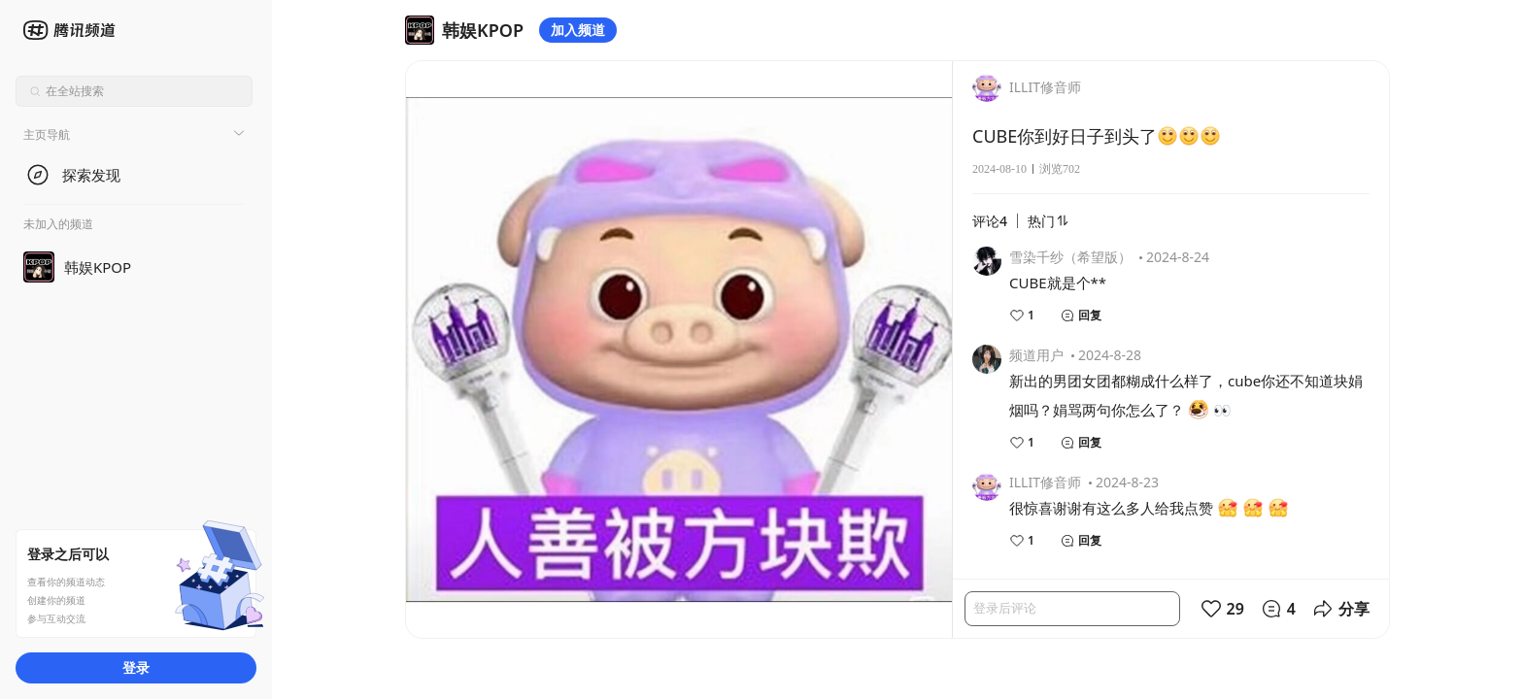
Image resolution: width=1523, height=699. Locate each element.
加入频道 (578, 29)
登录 (136, 667)
